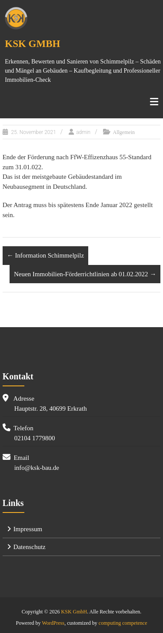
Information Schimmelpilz (45, 255)
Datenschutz (29, 546)
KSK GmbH (32, 43)
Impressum (28, 529)
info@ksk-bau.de (36, 467)
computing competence (123, 623)
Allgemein (124, 132)
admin (83, 132)
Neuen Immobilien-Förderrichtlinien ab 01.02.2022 (85, 274)
